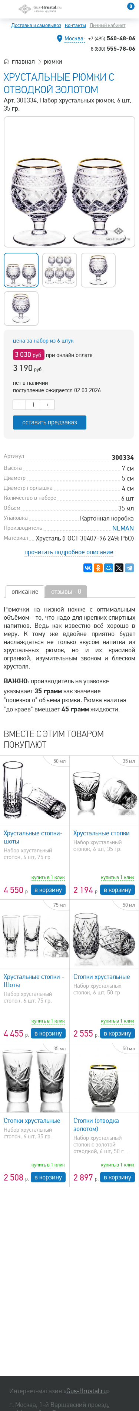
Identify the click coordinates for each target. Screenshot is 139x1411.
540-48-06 (111, 38)
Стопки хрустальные (101, 977)
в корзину (48, 890)
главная (23, 61)
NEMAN (123, 528)
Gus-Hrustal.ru (86, 1391)
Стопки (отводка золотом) (96, 1125)
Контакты (75, 25)
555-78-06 (113, 48)
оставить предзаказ (49, 422)
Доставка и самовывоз (36, 25)
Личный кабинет (108, 25)
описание (25, 591)
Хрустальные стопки (101, 833)
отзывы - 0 (66, 591)
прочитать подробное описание (68, 552)
